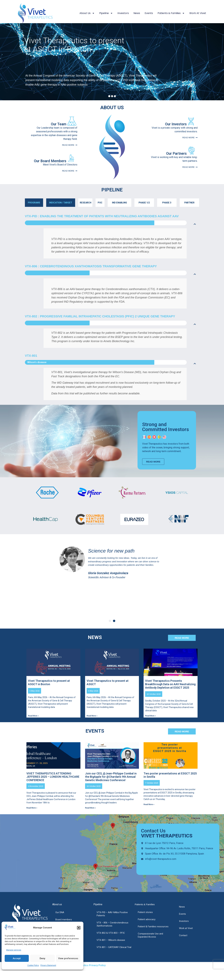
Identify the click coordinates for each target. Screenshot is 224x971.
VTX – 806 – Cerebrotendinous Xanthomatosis (112, 924)
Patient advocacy (146, 919)
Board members (63, 919)
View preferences (68, 958)
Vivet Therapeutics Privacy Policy (86, 965)
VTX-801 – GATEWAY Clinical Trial (114, 947)
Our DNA (59, 912)
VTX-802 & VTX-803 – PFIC (111, 933)
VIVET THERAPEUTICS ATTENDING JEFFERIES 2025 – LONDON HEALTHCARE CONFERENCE (52, 777)
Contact (183, 935)
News (136, 13)
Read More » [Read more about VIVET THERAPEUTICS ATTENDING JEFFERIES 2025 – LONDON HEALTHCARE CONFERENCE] (31, 808)
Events (149, 13)
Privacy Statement (48, 965)
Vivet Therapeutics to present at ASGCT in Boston (62, 44)
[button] (78, 927)
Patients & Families (171, 13)
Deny (42, 958)
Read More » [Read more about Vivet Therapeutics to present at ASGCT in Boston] (33, 716)
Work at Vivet (197, 13)
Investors (123, 13)
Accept (17, 958)
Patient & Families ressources (153, 926)
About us (87, 13)
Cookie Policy (33, 965)
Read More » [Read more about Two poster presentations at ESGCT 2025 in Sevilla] (149, 804)
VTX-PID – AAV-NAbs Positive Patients (112, 914)
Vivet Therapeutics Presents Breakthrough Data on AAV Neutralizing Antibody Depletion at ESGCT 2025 (170, 684)
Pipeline (106, 13)
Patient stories (145, 912)
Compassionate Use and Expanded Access (150, 935)
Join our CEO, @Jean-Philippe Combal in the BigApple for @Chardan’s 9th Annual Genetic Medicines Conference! (111, 777)
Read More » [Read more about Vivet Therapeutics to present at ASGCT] (92, 716)
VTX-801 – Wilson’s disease (111, 940)
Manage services (13, 950)
